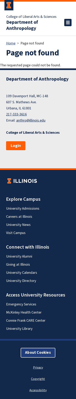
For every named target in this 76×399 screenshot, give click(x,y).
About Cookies (38, 352)
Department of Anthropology (22, 25)
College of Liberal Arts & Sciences (31, 16)
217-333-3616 (16, 114)
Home (10, 43)
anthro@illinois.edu (30, 120)
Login (16, 146)
